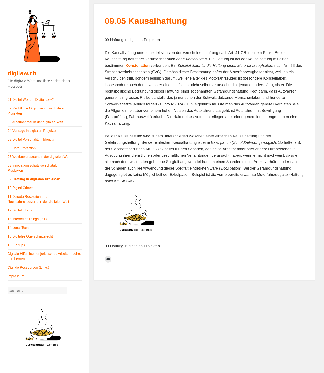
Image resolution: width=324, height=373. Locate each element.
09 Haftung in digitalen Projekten (34, 179)
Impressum (16, 276)
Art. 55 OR (154, 149)
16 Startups (16, 245)
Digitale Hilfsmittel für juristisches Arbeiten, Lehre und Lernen (44, 256)
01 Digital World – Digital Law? (31, 99)
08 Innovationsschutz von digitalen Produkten (34, 168)
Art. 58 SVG (124, 181)
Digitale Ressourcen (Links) (28, 267)
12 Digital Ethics (20, 210)
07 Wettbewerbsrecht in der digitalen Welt (39, 157)
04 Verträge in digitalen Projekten (33, 131)
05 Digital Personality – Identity (31, 139)
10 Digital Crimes (20, 188)
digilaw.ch (22, 73)
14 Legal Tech (18, 227)
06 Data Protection (22, 148)
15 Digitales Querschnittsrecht (30, 236)
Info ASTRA (173, 104)
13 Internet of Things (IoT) (27, 219)
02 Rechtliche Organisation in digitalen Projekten (36, 110)
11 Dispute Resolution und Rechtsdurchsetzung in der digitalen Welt (38, 199)
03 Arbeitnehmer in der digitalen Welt (35, 122)
